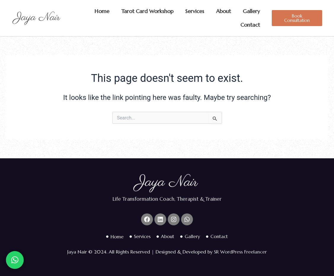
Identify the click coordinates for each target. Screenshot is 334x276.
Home (102, 11)
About (223, 11)
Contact (250, 24)
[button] (15, 260)
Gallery (251, 11)
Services (194, 11)
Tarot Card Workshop (147, 11)
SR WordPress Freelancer (240, 252)
